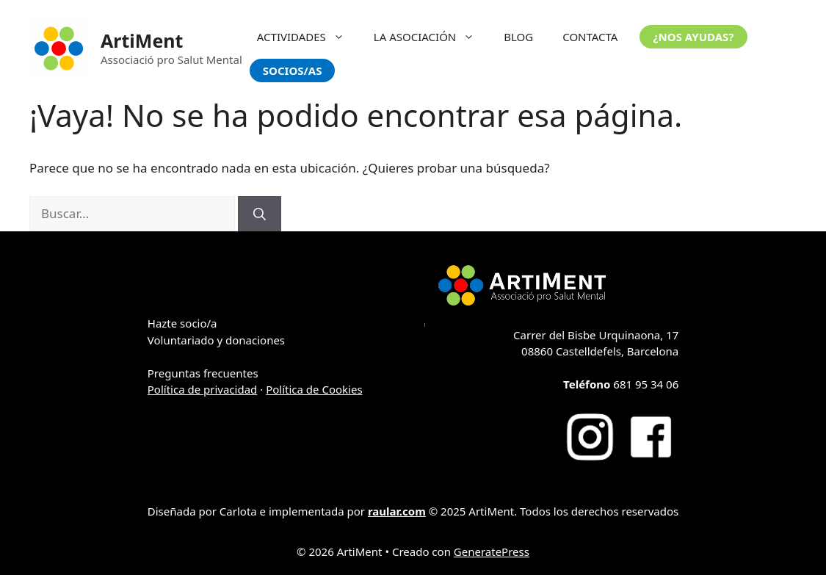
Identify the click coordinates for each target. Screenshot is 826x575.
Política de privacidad (203, 389)
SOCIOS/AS (292, 70)
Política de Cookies (314, 389)
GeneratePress (491, 551)
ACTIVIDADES (308, 37)
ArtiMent (142, 40)
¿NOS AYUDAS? (693, 36)
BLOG (518, 36)
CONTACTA (589, 36)
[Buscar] (259, 213)
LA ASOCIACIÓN (431, 37)
